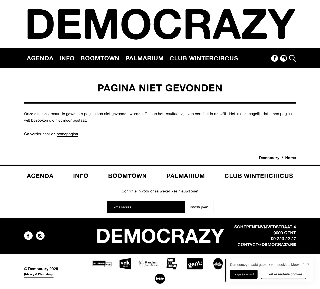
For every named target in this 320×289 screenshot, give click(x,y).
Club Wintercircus (203, 58)
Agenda (40, 58)
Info (67, 58)
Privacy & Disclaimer (39, 274)
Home (290, 157)
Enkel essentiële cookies (284, 274)
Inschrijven (199, 207)
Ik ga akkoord (244, 274)
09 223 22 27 (283, 238)
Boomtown (100, 58)
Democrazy (269, 157)
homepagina (67, 133)
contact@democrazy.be (266, 244)
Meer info (298, 264)
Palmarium (144, 58)
